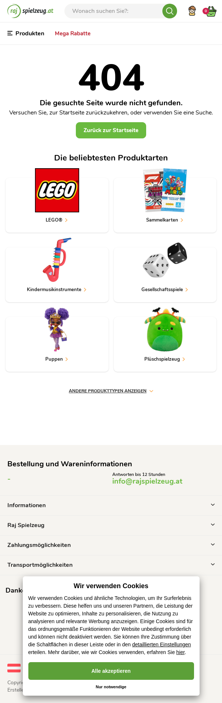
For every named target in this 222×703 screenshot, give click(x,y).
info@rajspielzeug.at (147, 481)
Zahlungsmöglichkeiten (111, 545)
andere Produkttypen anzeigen (111, 391)
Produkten (25, 33)
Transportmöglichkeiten (111, 565)
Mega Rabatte (73, 33)
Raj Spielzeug (111, 525)
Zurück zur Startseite (111, 130)
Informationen (111, 505)
